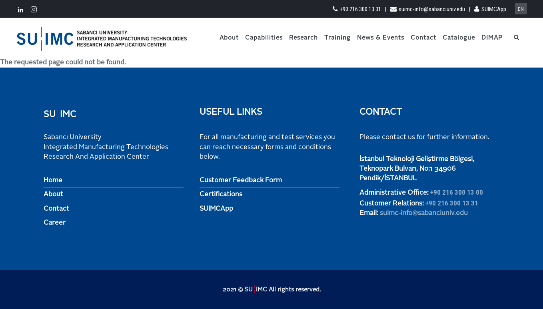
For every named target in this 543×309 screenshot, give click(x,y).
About (229, 38)
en (521, 9)
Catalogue (459, 38)
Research (303, 38)
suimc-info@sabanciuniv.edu (427, 9)
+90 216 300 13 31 (357, 9)
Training (337, 38)
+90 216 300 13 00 (456, 192)
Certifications (221, 194)
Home (53, 180)
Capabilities (264, 38)
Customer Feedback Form (241, 180)
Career (55, 222)
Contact (423, 38)
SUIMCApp (490, 9)
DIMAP (492, 38)
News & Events (380, 38)
